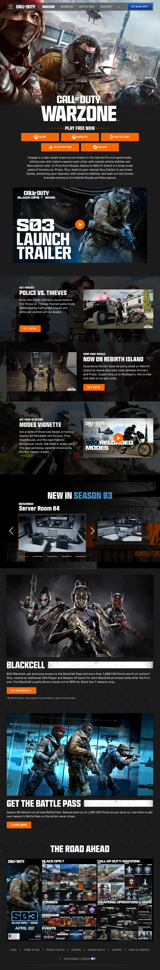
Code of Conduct (139, 950)
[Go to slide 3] (52, 556)
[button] (11, 6)
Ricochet (106, 6)
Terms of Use (32, 950)
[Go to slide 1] (23, 556)
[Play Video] (80, 224)
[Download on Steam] (100, 147)
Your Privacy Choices (77, 959)
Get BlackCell (21, 690)
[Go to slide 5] (81, 556)
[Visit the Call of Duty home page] (25, 6)
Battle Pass (87, 6)
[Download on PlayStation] (60, 147)
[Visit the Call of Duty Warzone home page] (48, 7)
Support (117, 950)
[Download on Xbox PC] (80, 137)
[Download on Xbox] (40, 137)
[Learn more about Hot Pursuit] (30, 328)
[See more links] (119, 6)
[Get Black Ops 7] (140, 7)
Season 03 (67, 6)
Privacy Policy (55, 950)
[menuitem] (67, 7)
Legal (13, 950)
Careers (76, 950)
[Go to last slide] (12, 531)
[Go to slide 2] (38, 556)
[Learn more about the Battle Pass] (19, 825)
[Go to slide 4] (66, 556)
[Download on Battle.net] (120, 137)
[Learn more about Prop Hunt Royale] (94, 387)
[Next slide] (91, 531)
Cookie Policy (96, 950)
